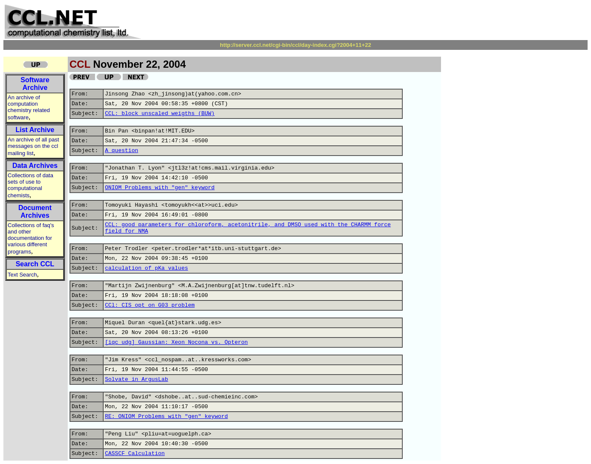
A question (121, 150)
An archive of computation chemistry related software (29, 107)
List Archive (35, 129)
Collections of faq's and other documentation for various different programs (31, 238)
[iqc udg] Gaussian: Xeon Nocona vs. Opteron (176, 342)
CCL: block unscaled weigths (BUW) (159, 113)
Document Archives (35, 211)
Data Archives (35, 165)
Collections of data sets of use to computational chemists (30, 185)
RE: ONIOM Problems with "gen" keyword (166, 416)
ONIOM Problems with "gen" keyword (159, 187)
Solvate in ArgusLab (136, 379)
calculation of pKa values (146, 268)
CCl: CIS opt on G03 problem (150, 305)
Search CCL (35, 264)
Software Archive (34, 83)
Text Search (22, 274)
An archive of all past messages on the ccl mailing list (33, 146)
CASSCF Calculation (134, 453)
